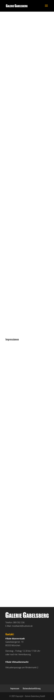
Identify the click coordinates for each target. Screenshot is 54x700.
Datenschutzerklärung (32, 688)
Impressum (14, 688)
